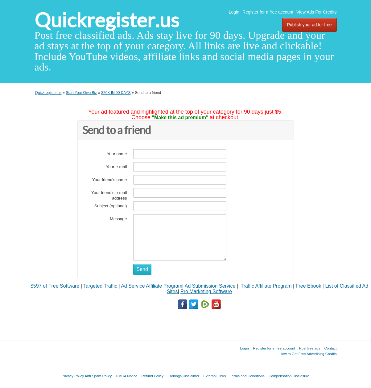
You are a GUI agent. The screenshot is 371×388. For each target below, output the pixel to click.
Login (234, 12)
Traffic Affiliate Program (266, 286)
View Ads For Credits (316, 12)
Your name (117, 154)
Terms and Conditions (247, 376)
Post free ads (309, 348)
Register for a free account (267, 12)
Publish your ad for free (309, 24)
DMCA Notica (127, 376)
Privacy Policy (73, 376)
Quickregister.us (107, 20)
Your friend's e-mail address (109, 195)
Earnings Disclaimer (183, 376)
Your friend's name (109, 179)
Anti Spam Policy (98, 376)
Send (142, 269)
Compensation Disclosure (289, 376)
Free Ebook (308, 286)
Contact (330, 348)
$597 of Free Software (55, 286)
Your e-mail (116, 166)
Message (118, 218)
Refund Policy (152, 376)
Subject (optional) (110, 206)
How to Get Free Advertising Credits (308, 354)
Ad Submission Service (210, 286)
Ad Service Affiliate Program (151, 286)
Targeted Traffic (100, 286)
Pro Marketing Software (206, 291)
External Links (215, 376)
